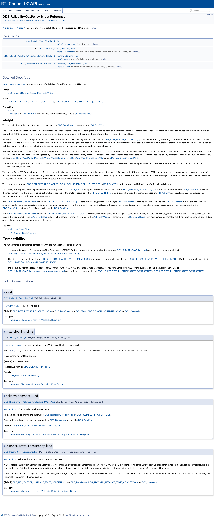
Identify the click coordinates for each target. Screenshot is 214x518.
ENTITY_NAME (22, 132)
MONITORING (22, 159)
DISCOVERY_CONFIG (25, 117)
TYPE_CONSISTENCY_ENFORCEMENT (32, 249)
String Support (17, 318)
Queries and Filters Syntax (20, 324)
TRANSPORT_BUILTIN (25, 231)
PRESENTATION (22, 174)
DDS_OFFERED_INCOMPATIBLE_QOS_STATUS (72, 102)
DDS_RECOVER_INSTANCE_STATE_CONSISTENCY (74, 284)
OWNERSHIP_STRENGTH (27, 168)
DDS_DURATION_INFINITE (77, 379)
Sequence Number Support (22, 57)
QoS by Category (20, 285)
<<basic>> (102, 44)
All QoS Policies (19, 72)
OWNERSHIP (21, 165)
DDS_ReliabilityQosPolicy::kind (64, 211)
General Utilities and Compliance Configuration (29, 330)
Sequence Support (19, 315)
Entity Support (17, 288)
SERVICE (19, 216)
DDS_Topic (54, 93)
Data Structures (33, 10)
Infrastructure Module (18, 45)
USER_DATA (21, 255)
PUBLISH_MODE (23, 183)
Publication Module (17, 39)
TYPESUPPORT (22, 252)
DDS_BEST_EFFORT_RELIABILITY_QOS (164, 143)
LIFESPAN (20, 147)
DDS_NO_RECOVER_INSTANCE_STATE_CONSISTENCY (175, 281)
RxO (51, 110)
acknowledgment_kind (108, 56)
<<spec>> (61, 28)
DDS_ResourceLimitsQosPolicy (98, 168)
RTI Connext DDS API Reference (20, 30)
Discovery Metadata (81, 333)
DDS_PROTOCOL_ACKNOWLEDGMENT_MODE (108, 269)
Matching (66, 333)
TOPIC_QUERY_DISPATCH (27, 228)
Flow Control (98, 397)
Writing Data (55, 363)
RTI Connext (10, 18)
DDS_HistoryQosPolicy (150, 164)
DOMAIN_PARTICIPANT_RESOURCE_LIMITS (35, 120)
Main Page (7, 10)
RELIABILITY (21, 192)
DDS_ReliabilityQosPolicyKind (30, 198)
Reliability (97, 333)
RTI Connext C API (10, 15)
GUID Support (17, 54)
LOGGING (20, 156)
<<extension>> (50, 28)
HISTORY (20, 138)
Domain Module (16, 33)
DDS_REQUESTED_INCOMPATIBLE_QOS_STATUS (121, 102)
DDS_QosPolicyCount (25, 270)
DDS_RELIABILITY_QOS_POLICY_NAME (35, 210)
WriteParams (16, 300)
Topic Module (14, 36)
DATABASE (20, 84)
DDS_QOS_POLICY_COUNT (27, 279)
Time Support (17, 51)
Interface (10, 351)
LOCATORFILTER (23, 153)
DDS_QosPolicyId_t (24, 282)
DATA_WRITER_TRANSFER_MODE (31, 105)
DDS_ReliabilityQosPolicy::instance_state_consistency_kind (86, 281)
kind (99, 41)
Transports (13, 321)
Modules (18, 10)
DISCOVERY (21, 114)
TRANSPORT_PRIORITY (26, 240)
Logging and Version (17, 327)
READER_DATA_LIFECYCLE (27, 186)
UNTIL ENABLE (69, 114)
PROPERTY (20, 180)
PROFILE (19, 177)
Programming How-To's (16, 348)
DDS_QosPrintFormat (25, 267)
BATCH (19, 81)
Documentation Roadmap (18, 24)
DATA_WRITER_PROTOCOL (27, 99)
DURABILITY (21, 123)
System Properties (16, 339)
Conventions (12, 27)
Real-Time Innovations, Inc (76, 515)
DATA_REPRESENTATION (27, 93)
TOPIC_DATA (21, 225)
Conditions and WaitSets (21, 291)
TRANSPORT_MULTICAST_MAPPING (31, 237)
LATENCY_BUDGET (24, 144)
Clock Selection (17, 48)
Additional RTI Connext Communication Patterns (29, 345)
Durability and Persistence (20, 336)
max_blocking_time (106, 48)
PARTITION (20, 171)
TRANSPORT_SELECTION (27, 243)
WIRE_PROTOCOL (23, 261)
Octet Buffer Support (20, 312)
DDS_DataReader (68, 93)
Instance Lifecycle (111, 507)
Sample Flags (16, 297)
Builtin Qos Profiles (19, 306)
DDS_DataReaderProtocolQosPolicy (60, 168)
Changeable (54, 114)
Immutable (55, 333)
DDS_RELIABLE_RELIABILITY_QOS (124, 194)
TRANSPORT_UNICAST (25, 246)
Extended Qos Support (25, 264)
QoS (13, 69)
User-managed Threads (21, 309)
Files (46, 10)
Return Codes (17, 63)
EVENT (19, 135)
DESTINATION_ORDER (26, 111)
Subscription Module (18, 42)
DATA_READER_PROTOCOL (28, 87)
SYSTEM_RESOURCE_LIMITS (28, 219)
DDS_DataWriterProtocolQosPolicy (180, 164)
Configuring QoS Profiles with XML (23, 342)
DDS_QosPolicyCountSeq (26, 273)
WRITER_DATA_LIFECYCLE (27, 258)
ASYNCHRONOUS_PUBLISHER (29, 75)
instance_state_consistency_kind (113, 63)
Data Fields (209, 14)
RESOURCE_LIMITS (24, 213)
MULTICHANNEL (23, 162)
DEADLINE (20, 108)
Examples (57, 10)
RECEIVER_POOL (23, 189)
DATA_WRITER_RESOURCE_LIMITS (31, 102)
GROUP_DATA (22, 141)
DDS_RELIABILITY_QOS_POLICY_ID (33, 207)
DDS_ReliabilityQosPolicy (28, 195)
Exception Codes (18, 60)
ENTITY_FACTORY (23, 129)
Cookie (14, 294)
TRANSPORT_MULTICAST (27, 234)
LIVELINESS (21, 150)
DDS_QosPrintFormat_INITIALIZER (30, 276)
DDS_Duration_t (88, 48)
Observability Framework (19, 333)
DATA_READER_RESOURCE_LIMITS (31, 90)
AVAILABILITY (21, 78)
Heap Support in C (19, 303)
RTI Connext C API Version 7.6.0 (19, 515)
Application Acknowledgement (117, 447)
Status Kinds (16, 66)
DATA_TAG (20, 96)
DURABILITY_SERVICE (25, 126)
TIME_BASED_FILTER (25, 222)
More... (133, 28)
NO (131, 114)
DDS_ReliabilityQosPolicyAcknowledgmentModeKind (40, 201)
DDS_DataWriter (86, 93)
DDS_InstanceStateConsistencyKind (33, 204)
